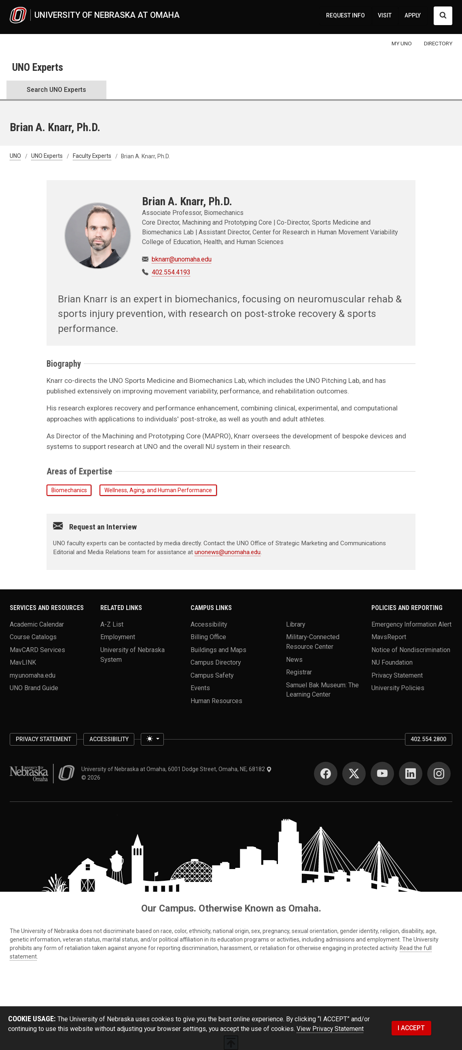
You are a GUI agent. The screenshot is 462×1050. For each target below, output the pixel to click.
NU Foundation (392, 662)
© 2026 (92, 777)
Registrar (299, 672)
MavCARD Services (37, 649)
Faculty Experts (92, 156)
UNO (15, 156)
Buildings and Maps (218, 649)
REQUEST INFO (345, 15)
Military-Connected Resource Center (312, 641)
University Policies (397, 688)
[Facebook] (325, 773)
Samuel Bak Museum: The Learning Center (322, 689)
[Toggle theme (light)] (152, 739)
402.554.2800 (428, 739)
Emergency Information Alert (411, 624)
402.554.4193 (171, 272)
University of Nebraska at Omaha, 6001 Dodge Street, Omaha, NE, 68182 (176, 769)
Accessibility (209, 624)
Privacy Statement (397, 675)
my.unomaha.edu (32, 675)
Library (295, 624)
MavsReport (388, 637)
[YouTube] (382, 773)
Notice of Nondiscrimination (410, 649)
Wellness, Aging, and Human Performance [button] (158, 490)
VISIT (385, 15)
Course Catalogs (33, 637)
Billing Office (208, 637)
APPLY (413, 15)
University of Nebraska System (132, 654)
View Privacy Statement (330, 1029)
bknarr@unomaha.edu (182, 259)
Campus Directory (216, 662)
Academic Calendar (37, 624)
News (294, 659)
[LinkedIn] (410, 773)
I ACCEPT (411, 1028)
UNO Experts (37, 67)
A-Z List (111, 624)
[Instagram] (439, 773)
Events (200, 688)
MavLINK (23, 662)
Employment (117, 637)
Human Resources (216, 700)
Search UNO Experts (56, 90)
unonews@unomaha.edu (228, 552)
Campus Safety (212, 675)
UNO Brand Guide (34, 688)
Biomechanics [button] (69, 490)
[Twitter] (354, 773)
